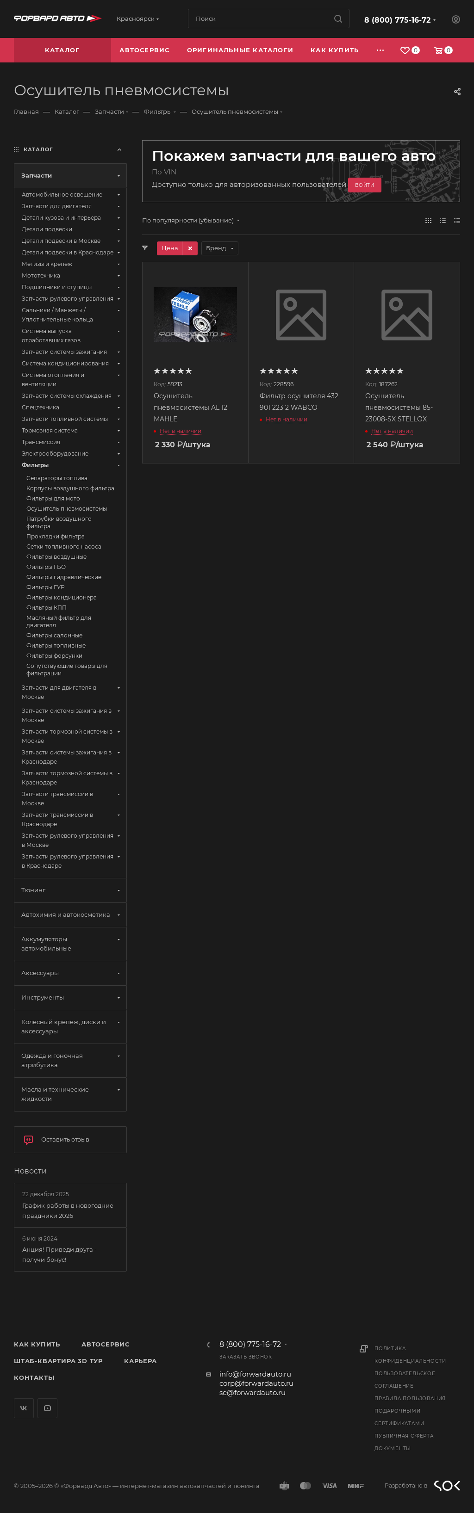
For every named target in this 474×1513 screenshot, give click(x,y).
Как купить (37, 1344)
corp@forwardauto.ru (256, 1383)
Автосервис (105, 1344)
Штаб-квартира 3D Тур (58, 1361)
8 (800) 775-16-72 (397, 20)
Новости (30, 1171)
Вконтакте (24, 1408)
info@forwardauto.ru (255, 1374)
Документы (392, 1448)
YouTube (47, 1408)
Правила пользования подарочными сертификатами (410, 1411)
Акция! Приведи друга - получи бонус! (59, 1254)
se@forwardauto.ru (252, 1392)
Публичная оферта (404, 1436)
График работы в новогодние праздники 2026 (67, 1210)
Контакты (34, 1377)
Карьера (140, 1361)
